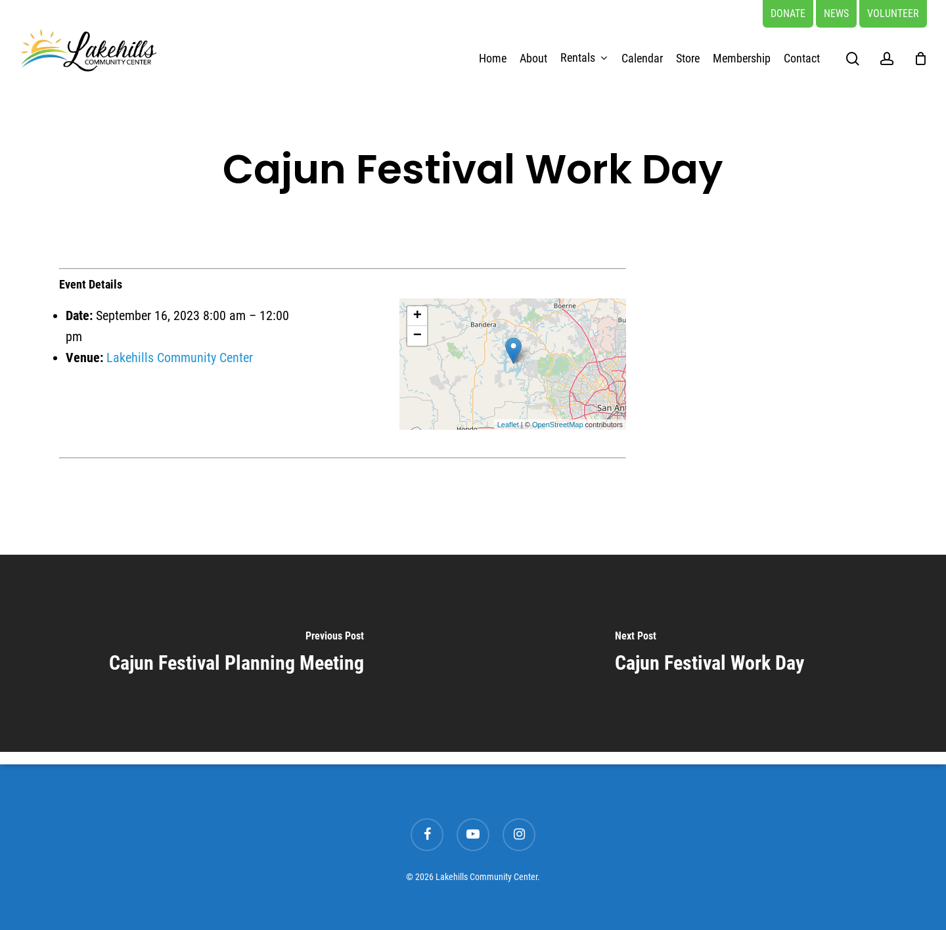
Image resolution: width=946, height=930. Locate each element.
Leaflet (508, 425)
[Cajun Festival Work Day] (709, 653)
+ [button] (417, 316)
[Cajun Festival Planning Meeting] (236, 653)
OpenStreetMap (557, 425)
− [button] (417, 336)
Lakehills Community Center (179, 357)
